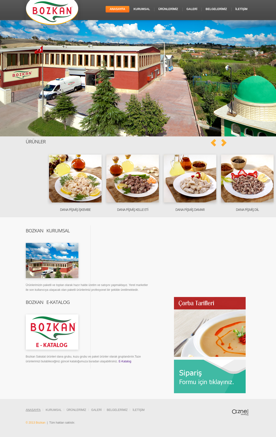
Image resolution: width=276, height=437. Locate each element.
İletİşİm (241, 9)
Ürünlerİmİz (168, 9)
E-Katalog (125, 361)
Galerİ (191, 9)
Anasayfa (117, 9)
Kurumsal (142, 9)
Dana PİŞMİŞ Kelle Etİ (132, 209)
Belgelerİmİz (216, 9)
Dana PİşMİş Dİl (247, 209)
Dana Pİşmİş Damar (190, 209)
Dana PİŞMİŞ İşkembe (75, 209)
